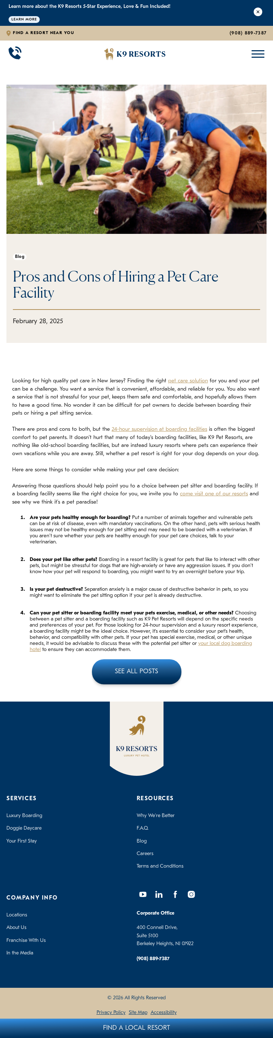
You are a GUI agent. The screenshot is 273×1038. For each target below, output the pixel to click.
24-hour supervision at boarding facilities (159, 429)
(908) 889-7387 (248, 33)
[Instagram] (191, 894)
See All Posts (136, 671)
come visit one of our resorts (214, 494)
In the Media (19, 953)
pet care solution (188, 381)
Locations (16, 915)
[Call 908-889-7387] (15, 54)
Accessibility (164, 1012)
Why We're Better (156, 815)
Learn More (24, 20)
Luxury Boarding (24, 815)
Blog (142, 841)
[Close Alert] (258, 13)
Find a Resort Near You (43, 33)
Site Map (138, 1012)
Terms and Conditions (160, 866)
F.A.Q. (142, 828)
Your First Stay (21, 841)
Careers (145, 854)
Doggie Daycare (24, 828)
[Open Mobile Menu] (256, 54)
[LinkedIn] (159, 894)
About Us (16, 927)
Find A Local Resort (136, 1028)
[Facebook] (175, 894)
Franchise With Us (26, 940)
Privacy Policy (111, 1012)
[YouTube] (143, 894)
